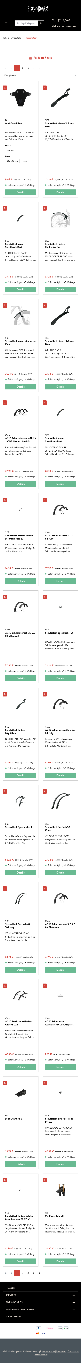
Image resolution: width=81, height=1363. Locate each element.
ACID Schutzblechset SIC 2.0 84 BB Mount (20, 634)
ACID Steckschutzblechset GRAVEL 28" (18, 1023)
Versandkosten (48, 1351)
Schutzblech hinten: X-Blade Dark (59, 125)
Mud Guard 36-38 (54, 1216)
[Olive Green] (12, 161)
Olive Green (12, 161)
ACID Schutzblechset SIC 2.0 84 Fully (60, 537)
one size (10, 150)
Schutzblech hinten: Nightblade (15, 731)
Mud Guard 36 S (13, 1119)
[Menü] (6, 23)
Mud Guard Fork (13, 123)
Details (21, 192)
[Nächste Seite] (33, 68)
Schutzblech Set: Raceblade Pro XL (59, 1120)
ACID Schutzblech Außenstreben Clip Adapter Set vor (58, 1023)
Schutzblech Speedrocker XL (19, 827)
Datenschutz (73, 1351)
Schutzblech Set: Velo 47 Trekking (17, 926)
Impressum (61, 1351)
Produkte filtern (40, 58)
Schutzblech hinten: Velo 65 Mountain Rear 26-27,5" (19, 1217)
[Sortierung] (40, 75)
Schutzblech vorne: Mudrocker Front (20, 343)
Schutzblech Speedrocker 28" (59, 633)
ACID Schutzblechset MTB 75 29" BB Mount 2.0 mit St (20, 440)
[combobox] (26, 23)
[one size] (10, 150)
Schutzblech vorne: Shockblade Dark (14, 245)
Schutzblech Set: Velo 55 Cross (57, 829)
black (24, 161)
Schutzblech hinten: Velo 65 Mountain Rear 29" (19, 537)
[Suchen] (40, 23)
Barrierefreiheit (41, 1354)
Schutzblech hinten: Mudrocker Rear (55, 245)
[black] (25, 161)
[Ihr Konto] (53, 20)
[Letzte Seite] (39, 68)
